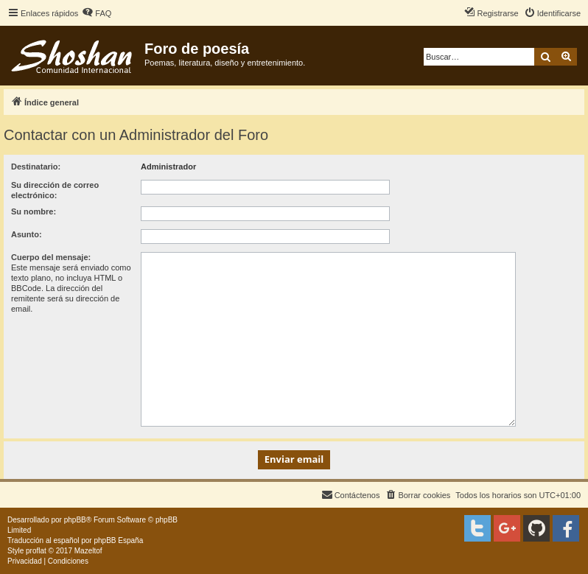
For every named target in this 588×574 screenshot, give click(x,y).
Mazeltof (88, 551)
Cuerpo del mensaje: (51, 257)
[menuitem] (96, 13)
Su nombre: (33, 211)
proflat (36, 551)
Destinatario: (35, 166)
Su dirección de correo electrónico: (55, 190)
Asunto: (26, 234)
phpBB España (118, 540)
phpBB (75, 520)
